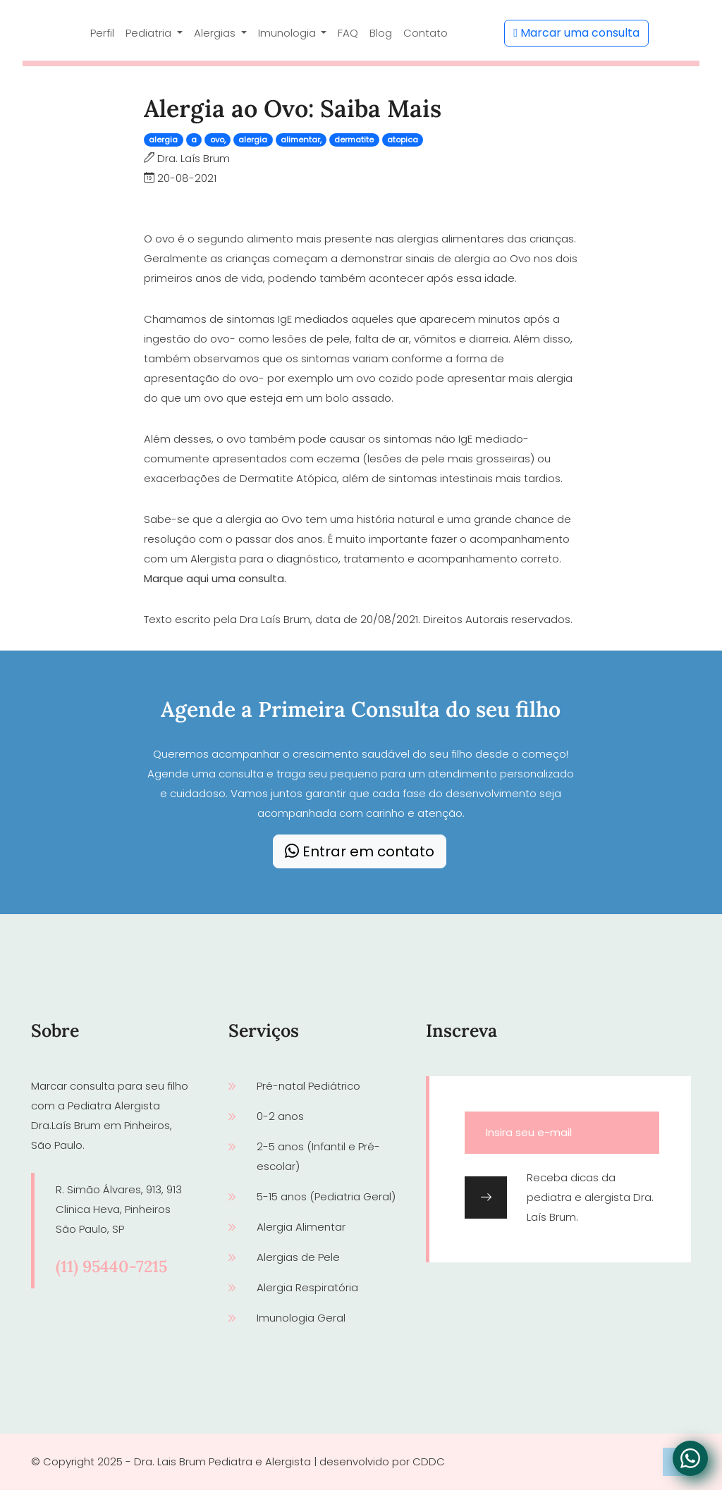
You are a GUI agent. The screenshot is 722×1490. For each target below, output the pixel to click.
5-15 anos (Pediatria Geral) (326, 1196)
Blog (380, 32)
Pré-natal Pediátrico (308, 1085)
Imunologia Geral (301, 1317)
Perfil (102, 32)
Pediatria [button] (150, 32)
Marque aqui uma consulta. (215, 578)
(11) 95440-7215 (111, 1266)
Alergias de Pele (298, 1257)
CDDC (428, 1461)
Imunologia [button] (288, 32)
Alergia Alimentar (301, 1226)
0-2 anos (280, 1116)
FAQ (348, 32)
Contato (425, 32)
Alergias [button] (216, 32)
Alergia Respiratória (307, 1287)
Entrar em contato (359, 851)
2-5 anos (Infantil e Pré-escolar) (318, 1156)
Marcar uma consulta (576, 33)
